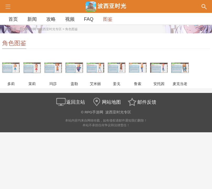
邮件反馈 (141, 102)
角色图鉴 (71, 29)
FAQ (89, 19)
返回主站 (70, 102)
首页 (13, 19)
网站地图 (106, 102)
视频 (70, 19)
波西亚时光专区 (51, 29)
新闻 (32, 19)
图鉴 (107, 19)
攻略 (51, 19)
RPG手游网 (28, 29)
